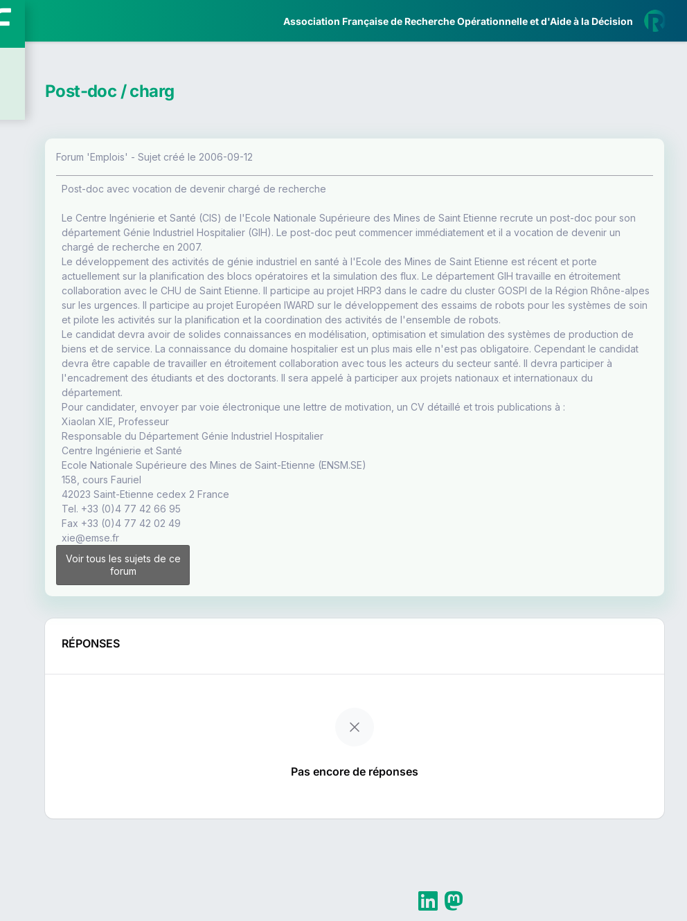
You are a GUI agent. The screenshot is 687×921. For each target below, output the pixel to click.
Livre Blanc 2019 (70, 512)
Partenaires (56, 318)
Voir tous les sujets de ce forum (261, 643)
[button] (20, 410)
